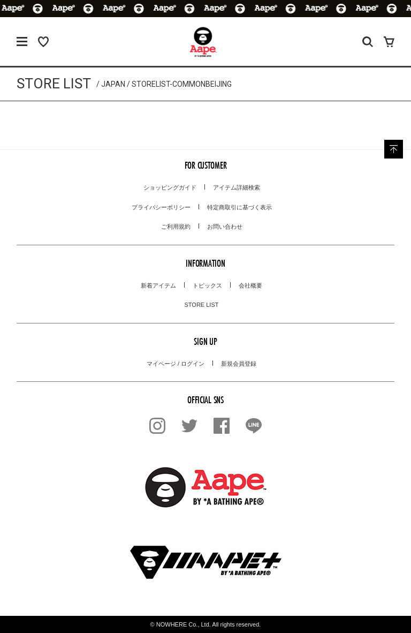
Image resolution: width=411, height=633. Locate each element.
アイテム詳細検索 (236, 187)
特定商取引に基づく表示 (239, 207)
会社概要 (250, 285)
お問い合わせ (224, 226)
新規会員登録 (238, 363)
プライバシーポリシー (161, 207)
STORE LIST (202, 305)
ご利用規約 (176, 226)
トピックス (207, 285)
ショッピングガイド (169, 187)
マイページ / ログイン (175, 363)
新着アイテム (158, 285)
